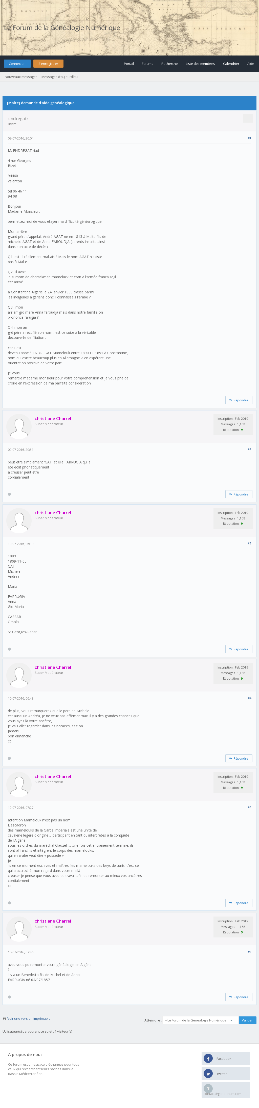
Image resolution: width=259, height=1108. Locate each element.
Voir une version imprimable (29, 1018)
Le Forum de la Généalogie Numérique (62, 27)
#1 (249, 138)
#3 (249, 543)
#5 (249, 807)
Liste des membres (200, 63)
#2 (249, 449)
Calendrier (231, 63)
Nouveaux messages (21, 76)
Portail (129, 63)
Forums (147, 63)
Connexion (17, 63)
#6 (249, 952)
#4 (249, 698)
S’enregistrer (48, 63)
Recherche (169, 63)
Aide (250, 63)
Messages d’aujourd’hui (59, 76)
